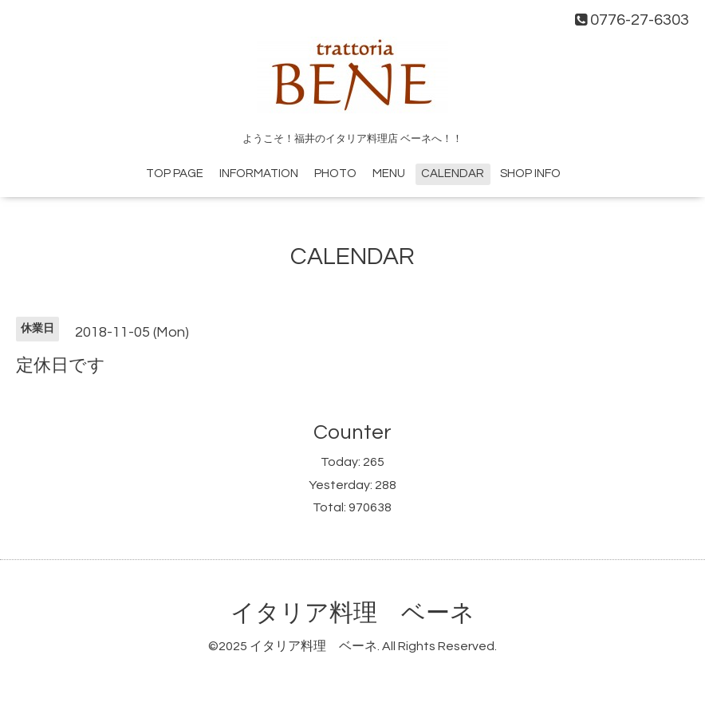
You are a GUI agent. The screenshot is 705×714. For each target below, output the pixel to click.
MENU (388, 173)
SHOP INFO (530, 173)
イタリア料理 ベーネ (352, 613)
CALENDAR (452, 173)
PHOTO (335, 173)
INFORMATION (258, 173)
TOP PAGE (174, 173)
